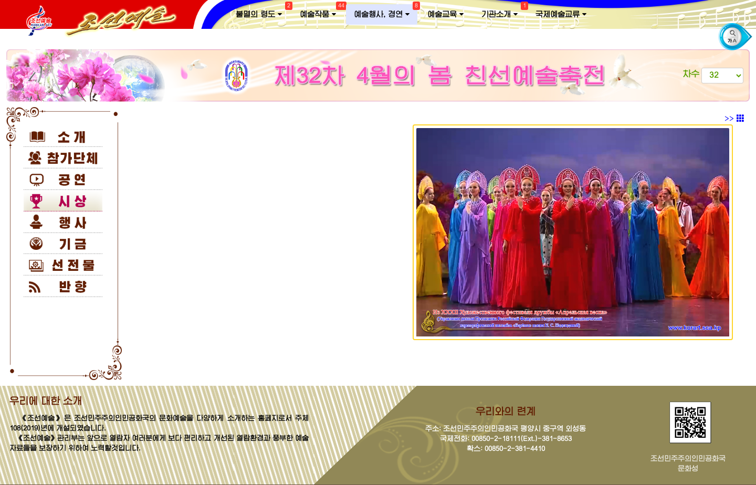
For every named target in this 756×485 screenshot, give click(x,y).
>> (734, 118)
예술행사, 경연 (385, 12)
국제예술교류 (561, 14)
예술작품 (322, 12)
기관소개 (503, 12)
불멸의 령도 (263, 12)
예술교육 (445, 14)
